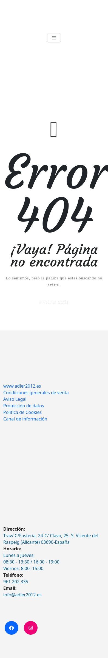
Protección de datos (23, 406)
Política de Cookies (22, 412)
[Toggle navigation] (54, 37)
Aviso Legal (14, 399)
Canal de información (25, 419)
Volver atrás (55, 301)
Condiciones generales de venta (36, 393)
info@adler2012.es (22, 595)
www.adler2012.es (22, 386)
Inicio (8, 78)
